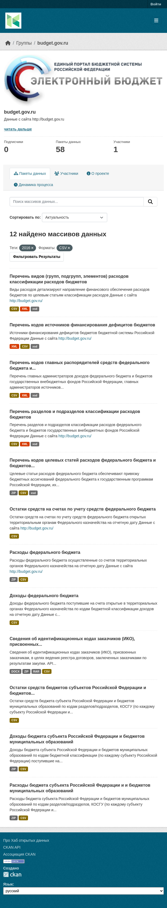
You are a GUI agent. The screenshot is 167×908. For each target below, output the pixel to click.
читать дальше (18, 129)
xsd (35, 308)
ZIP (13, 492)
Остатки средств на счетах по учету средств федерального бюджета (83, 509)
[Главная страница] (8, 43)
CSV (14, 308)
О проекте (98, 173)
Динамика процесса (33, 185)
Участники (66, 173)
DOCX (15, 671)
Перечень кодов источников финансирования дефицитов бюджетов (82, 325)
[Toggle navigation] (156, 21)
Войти (155, 4)
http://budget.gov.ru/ (26, 301)
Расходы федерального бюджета (45, 552)
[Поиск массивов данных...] (77, 202)
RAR (36, 671)
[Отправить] (150, 202)
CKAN (12, 874)
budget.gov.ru (52, 43)
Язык (8, 884)
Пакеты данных (30, 173)
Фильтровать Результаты (36, 256)
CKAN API (12, 847)
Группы (24, 43)
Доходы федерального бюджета (44, 595)
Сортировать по (24, 217)
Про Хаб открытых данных (26, 840)
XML (25, 308)
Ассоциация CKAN (19, 854)
